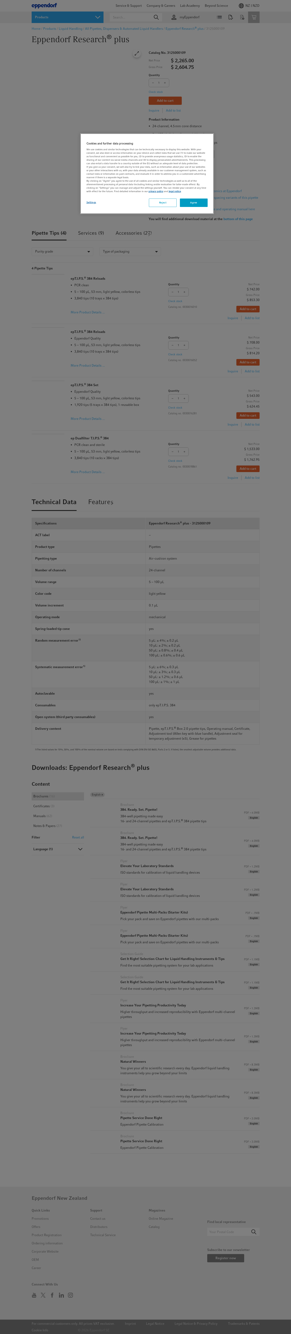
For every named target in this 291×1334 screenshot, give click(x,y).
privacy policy (155, 191)
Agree (193, 202)
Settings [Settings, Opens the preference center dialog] (91, 202)
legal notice (175, 191)
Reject (162, 202)
